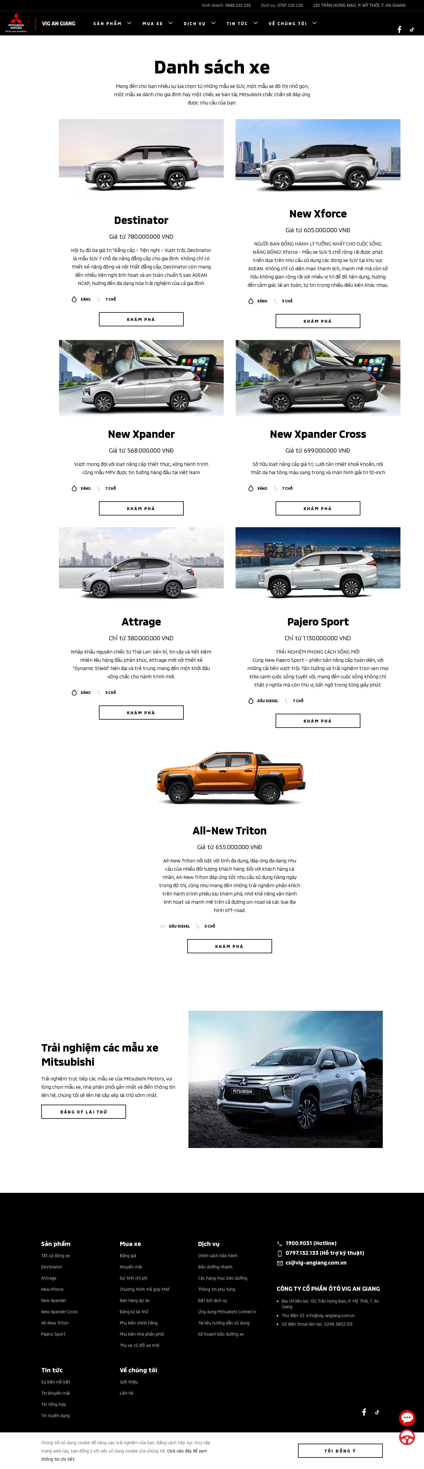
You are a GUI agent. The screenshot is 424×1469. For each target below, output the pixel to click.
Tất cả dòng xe (55, 1255)
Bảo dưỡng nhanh (215, 1266)
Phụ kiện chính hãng (139, 1322)
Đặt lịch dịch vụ (212, 1300)
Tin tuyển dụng (55, 1415)
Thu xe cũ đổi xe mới (139, 1345)
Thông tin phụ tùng (216, 1289)
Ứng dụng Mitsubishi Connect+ (227, 1311)
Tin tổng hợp (53, 1404)
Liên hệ (126, 1393)
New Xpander (53, 1300)
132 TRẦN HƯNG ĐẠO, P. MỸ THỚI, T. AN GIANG (359, 5)
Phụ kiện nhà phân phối (142, 1334)
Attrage (49, 1277)
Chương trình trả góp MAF (145, 1289)
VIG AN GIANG (58, 23)
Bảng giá (128, 1255)
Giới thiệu (129, 1381)
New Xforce (52, 1289)
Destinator (51, 1266)
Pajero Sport (53, 1334)
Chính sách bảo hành (218, 1255)
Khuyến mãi (131, 1266)
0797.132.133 (290, 5)
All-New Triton (55, 1322)
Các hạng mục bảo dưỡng (222, 1277)
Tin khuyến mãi (55, 1393)
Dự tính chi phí (133, 1277)
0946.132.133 (238, 5)
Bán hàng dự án (135, 1300)
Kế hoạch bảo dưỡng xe (221, 1334)
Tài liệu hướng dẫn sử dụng (223, 1322)
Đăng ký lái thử (134, 1311)
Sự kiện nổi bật (55, 1381)
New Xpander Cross (59, 1311)
